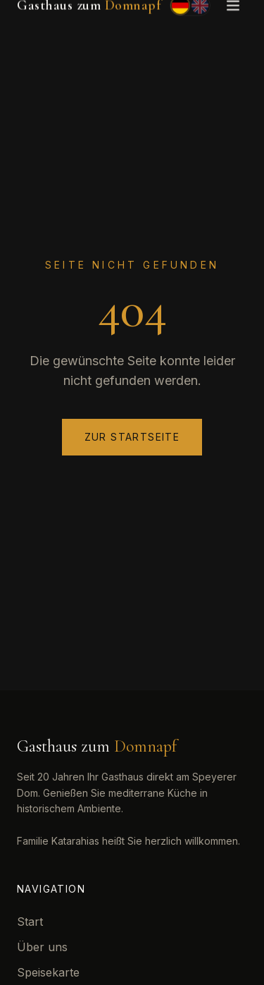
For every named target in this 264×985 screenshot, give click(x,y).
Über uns (42, 947)
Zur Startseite (132, 437)
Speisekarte (48, 972)
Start (30, 921)
